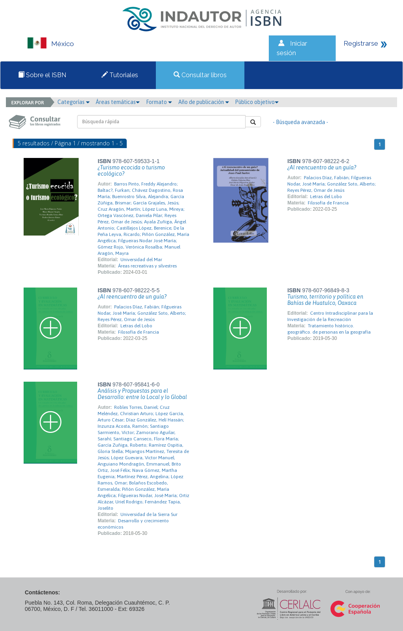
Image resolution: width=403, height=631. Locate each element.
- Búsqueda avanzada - (300, 122)
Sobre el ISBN (42, 75)
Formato (159, 102)
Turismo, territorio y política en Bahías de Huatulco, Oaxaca (325, 299)
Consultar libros (200, 75)
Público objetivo (257, 102)
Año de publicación (203, 102)
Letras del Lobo (326, 196)
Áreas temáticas (118, 102)
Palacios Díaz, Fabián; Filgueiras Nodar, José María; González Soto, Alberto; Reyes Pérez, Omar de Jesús (331, 184)
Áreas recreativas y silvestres (147, 266)
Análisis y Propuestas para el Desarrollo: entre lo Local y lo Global (142, 394)
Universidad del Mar (141, 259)
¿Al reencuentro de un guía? (321, 167)
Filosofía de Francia (328, 203)
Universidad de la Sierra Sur (148, 514)
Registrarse (361, 43)
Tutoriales (120, 75)
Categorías (73, 102)
